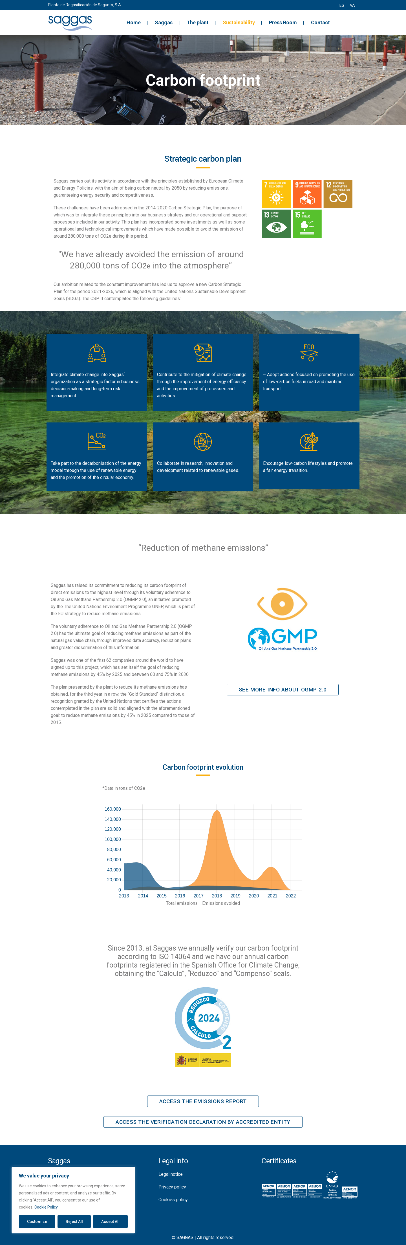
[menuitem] (342, 5)
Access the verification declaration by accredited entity (203, 1122)
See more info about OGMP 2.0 (283, 689)
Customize (37, 1221)
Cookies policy (173, 1199)
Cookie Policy (46, 1207)
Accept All (110, 1221)
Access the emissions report (203, 1101)
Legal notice (170, 1174)
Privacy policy (172, 1187)
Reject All (74, 1221)
